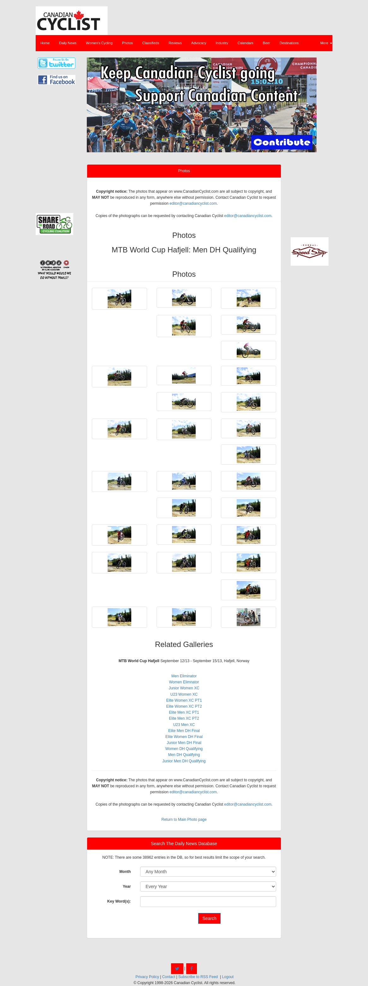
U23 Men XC (184, 725)
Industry (222, 43)
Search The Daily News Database (184, 843)
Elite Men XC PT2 (184, 718)
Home (45, 43)
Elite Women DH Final (184, 737)
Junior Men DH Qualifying (184, 761)
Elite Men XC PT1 (184, 712)
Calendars (245, 43)
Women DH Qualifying (184, 749)
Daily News (67, 43)
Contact (168, 977)
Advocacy (198, 43)
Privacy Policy (147, 977)
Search (209, 918)
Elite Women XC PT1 (184, 700)
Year (127, 886)
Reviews (175, 43)
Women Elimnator (184, 682)
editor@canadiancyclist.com (193, 203)
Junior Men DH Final (184, 743)
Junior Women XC (184, 688)
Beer (266, 43)
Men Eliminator (184, 676)
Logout (228, 977)
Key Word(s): (119, 901)
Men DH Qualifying (184, 755)
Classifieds (150, 43)
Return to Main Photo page (183, 819)
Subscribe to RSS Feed (198, 977)
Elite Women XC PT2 (184, 706)
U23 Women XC (184, 694)
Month (125, 871)
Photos (127, 43)
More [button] (326, 43)
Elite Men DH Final (184, 731)
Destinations (289, 43)
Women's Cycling (99, 43)
